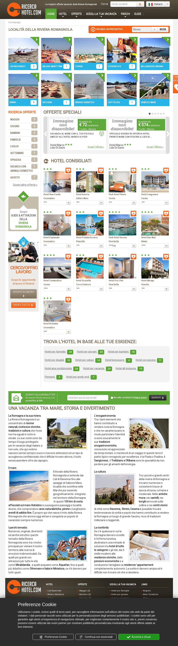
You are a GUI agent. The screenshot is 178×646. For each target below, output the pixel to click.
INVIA (163, 29)
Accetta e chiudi (139, 637)
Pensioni (53, 376)
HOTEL (63, 13)
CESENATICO (114, 66)
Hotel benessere (118, 360)
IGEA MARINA (156, 66)
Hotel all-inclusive (130, 368)
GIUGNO (23, 126)
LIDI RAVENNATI (17, 66)
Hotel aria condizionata (62, 368)
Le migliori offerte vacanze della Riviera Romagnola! (71, 4)
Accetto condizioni (129, 397)
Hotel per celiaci (88, 360)
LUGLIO (23, 146)
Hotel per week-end (81, 376)
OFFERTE (76, 13)
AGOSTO (23, 177)
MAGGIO (23, 119)
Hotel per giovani (90, 351)
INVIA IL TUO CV (23, 305)
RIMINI (13, 102)
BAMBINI (23, 133)
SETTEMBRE (23, 153)
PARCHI (125, 13)
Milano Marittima (56, 594)
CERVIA (79, 66)
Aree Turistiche (150, 594)
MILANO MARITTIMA (52, 66)
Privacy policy (140, 397)
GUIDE (137, 13)
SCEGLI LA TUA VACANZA (101, 13)
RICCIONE (47, 102)
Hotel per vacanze (97, 368)
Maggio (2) (84, 591)
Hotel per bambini (122, 351)
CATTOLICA (114, 102)
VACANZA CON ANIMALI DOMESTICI (23, 168)
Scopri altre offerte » (25, 184)
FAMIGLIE (23, 140)
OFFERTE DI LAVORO (23, 294)
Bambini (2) (85, 594)
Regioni (147, 591)
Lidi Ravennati (54, 591)
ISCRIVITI (158, 397)
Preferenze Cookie (53, 637)
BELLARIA (145, 66)
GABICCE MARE (148, 102)
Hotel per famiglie (59, 351)
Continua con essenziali (96, 637)
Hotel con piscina (149, 360)
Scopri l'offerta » (96, 147)
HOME (51, 13)
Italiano (156, 4)
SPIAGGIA (23, 160)
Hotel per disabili (58, 360)
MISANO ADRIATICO (84, 102)
